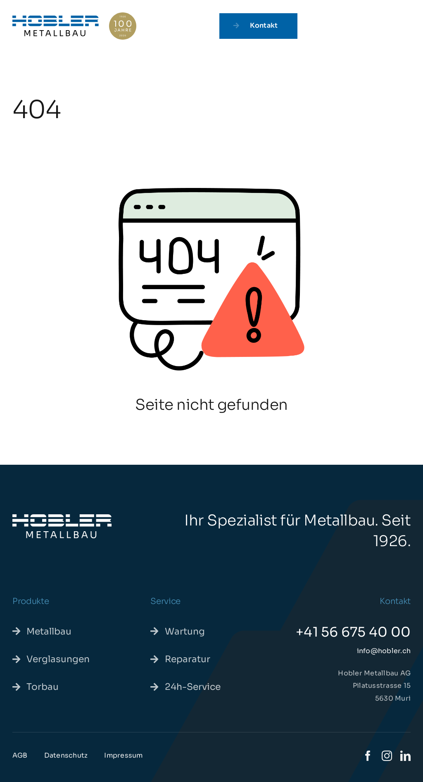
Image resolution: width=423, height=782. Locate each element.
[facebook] (368, 756)
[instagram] (387, 756)
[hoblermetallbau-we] (62, 517)
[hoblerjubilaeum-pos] (74, 15)
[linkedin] (405, 756)
